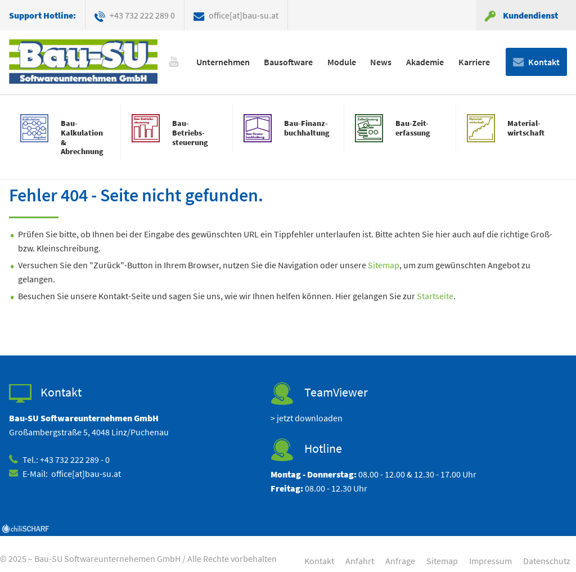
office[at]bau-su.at (243, 15)
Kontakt (544, 61)
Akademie (425, 61)
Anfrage (400, 560)
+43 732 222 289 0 (142, 15)
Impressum (490, 560)
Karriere (474, 61)
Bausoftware (288, 61)
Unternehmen (223, 61)
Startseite (435, 295)
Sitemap (383, 265)
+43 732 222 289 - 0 (75, 459)
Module (341, 61)
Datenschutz (546, 560)
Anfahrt (359, 560)
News (381, 61)
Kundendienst (530, 15)
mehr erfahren (64, 136)
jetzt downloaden (310, 418)
